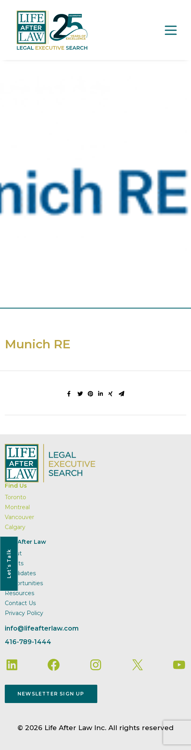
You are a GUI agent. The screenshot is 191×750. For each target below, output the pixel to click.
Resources (19, 593)
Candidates (20, 573)
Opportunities (24, 583)
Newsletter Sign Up (51, 694)
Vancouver (19, 517)
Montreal (17, 507)
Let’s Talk (9, 563)
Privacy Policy (24, 613)
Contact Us (20, 603)
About (13, 553)
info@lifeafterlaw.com (42, 628)
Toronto (15, 497)
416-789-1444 (28, 642)
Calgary (15, 527)
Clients (14, 563)
